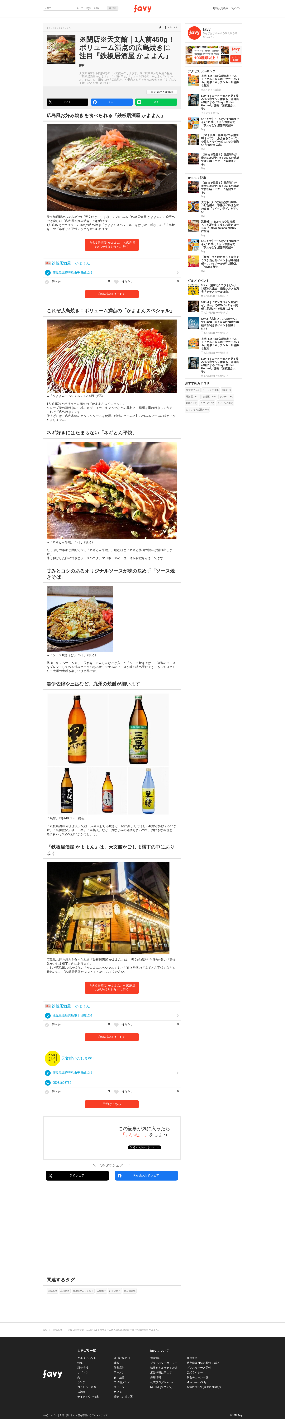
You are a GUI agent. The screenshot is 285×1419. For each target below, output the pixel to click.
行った (77, 282)
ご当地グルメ (122, 1382)
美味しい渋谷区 (123, 1396)
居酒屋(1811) (193, 396)
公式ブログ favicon (161, 1382)
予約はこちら (112, 1104)
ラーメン (119, 1372)
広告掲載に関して (161, 1372)
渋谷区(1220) (209, 396)
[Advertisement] (112, 1229)
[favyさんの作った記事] (213, 33)
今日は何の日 (122, 1358)
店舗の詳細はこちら (112, 294)
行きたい (146, 282)
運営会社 (155, 1358)
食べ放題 (119, 1377)
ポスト (60, 102)
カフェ (118, 1391)
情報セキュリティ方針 (163, 1367)
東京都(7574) (193, 390)
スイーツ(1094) (225, 403)
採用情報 (155, 1377)
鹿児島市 (64, 1290)
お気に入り (162, 92)
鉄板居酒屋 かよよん (71, 263)
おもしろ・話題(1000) (197, 409)
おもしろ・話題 (86, 1387)
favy (45, 1330)
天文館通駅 (129, 1290)
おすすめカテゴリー (198, 383)
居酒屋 (81, 1391)
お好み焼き (115, 1290)
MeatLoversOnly (196, 1382)
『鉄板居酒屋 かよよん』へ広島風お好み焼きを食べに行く (111, 244)
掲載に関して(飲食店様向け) (204, 1387)
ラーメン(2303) (211, 390)
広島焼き (101, 1290)
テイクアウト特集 (88, 1396)
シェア (104, 102)
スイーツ (119, 1387)
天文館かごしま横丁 (78, 1058)
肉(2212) (226, 390)
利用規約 (192, 1358)
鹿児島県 (52, 1290)
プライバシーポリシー (163, 1362)
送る (148, 102)
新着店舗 (119, 1367)
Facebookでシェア (138, 1176)
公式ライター (195, 1372)
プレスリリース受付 (199, 1367)
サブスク (82, 1372)
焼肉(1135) (191, 403)
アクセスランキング (201, 71)
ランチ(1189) (226, 396)
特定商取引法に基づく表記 (203, 1362)
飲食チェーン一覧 (197, 1377)
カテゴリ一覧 (86, 1350)
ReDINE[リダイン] (161, 1387)
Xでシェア (66, 1176)
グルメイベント (86, 1358)
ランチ (81, 1382)
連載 (116, 1362)
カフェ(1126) (207, 403)
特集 (80, 1362)
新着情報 (82, 1367)
